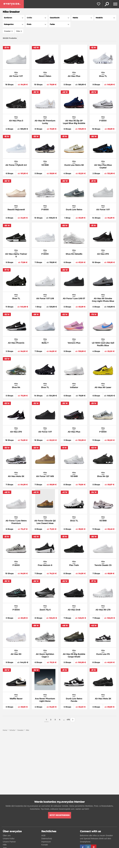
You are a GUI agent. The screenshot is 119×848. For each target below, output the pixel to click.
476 (68, 720)
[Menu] (115, 4)
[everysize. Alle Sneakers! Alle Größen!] (12, 4)
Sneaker (20, 730)
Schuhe (12, 730)
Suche (107, 4)
